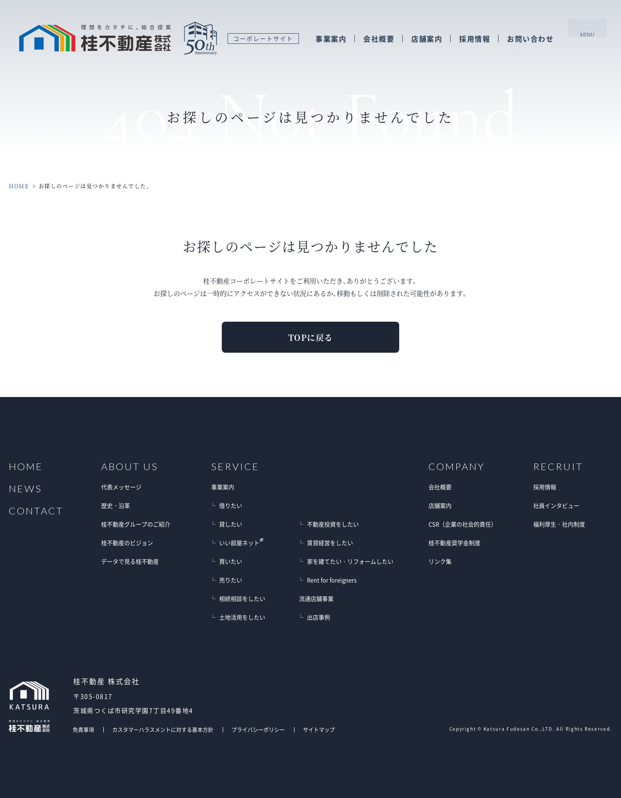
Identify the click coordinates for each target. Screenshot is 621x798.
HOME (19, 186)
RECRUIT (558, 466)
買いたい (230, 561)
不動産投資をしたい (333, 524)
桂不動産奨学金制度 (454, 542)
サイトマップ (319, 730)
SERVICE (235, 466)
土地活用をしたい (242, 617)
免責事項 (83, 730)
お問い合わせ (530, 39)
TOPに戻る (310, 337)
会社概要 (378, 39)
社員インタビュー (556, 505)
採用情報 (474, 39)
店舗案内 (426, 39)
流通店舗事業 (316, 598)
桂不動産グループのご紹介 (135, 524)
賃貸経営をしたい (330, 542)
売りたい (230, 580)
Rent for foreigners (332, 580)
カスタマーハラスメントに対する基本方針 (162, 730)
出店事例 (318, 617)
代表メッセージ (121, 487)
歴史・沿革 (115, 505)
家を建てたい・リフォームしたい (350, 561)
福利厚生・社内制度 (559, 524)
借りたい (230, 505)
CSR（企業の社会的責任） (462, 524)
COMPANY (456, 466)
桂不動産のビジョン (127, 542)
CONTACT (36, 511)
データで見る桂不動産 (130, 561)
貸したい (230, 524)
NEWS (25, 489)
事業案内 (330, 39)
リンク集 (440, 561)
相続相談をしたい (242, 598)
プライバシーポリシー (258, 730)
